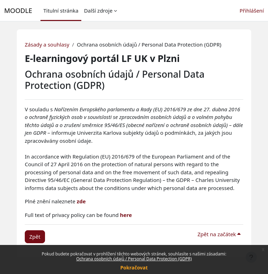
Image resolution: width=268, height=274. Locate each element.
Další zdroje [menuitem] (98, 10)
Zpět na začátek (219, 234)
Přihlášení (252, 10)
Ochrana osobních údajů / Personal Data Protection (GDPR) (134, 259)
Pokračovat (134, 267)
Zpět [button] (34, 236)
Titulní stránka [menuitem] (60, 10)
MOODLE (18, 10)
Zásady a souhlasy (47, 44)
